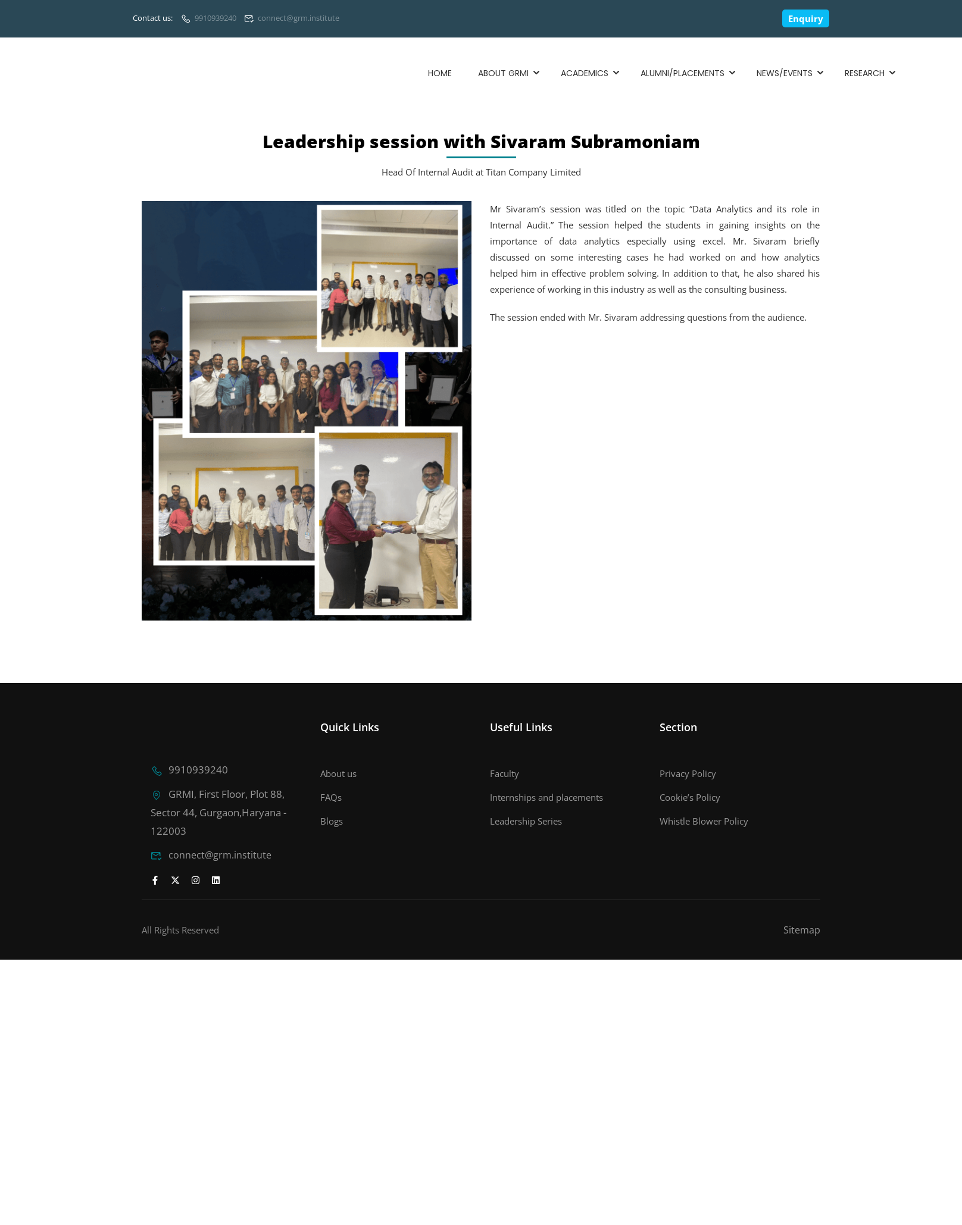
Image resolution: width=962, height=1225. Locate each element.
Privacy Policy (688, 773)
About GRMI (503, 73)
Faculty (504, 773)
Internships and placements (546, 797)
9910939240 (215, 17)
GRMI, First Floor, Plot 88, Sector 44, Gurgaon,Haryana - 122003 (217, 811)
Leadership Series (526, 821)
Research (865, 73)
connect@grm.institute (298, 17)
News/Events (785, 73)
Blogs (331, 821)
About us (338, 773)
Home (440, 73)
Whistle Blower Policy (704, 821)
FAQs (331, 797)
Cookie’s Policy (690, 797)
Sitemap (801, 927)
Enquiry (805, 18)
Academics (584, 73)
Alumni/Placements (682, 73)
